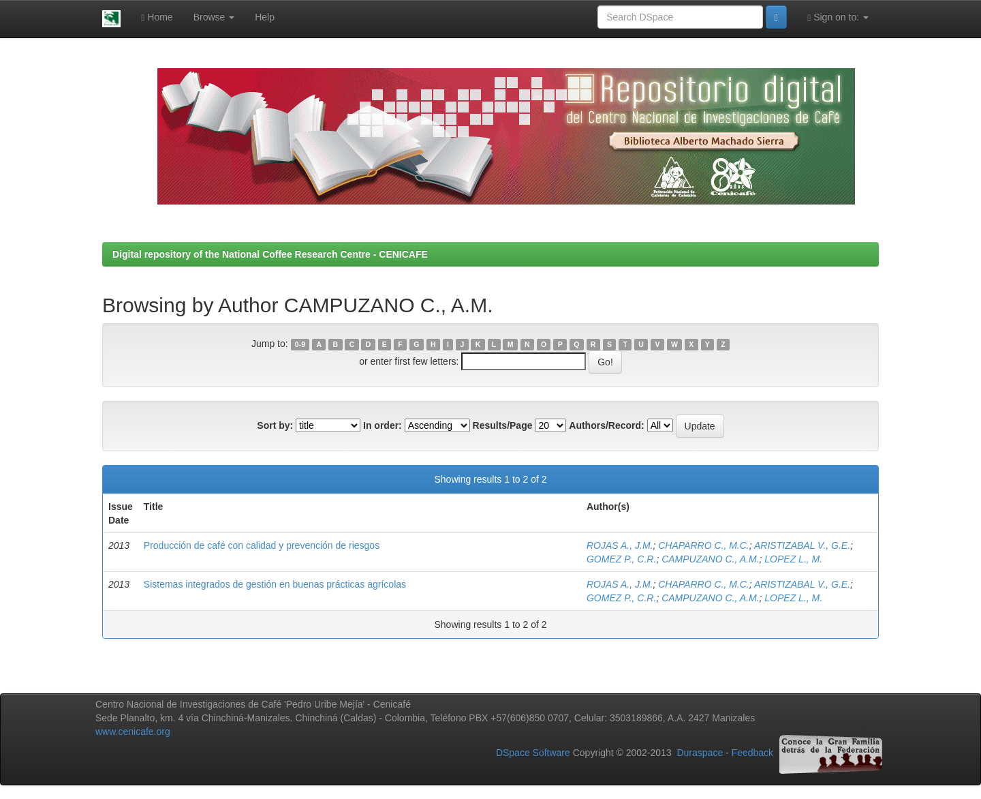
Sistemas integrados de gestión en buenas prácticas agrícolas (275, 584)
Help (265, 17)
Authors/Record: (606, 425)
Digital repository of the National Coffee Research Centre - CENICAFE (270, 254)
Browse (214, 17)
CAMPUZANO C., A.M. (710, 559)
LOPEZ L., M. (793, 559)
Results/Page (503, 425)
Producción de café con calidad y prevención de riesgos (261, 545)
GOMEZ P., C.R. (621, 559)
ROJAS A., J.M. (620, 545)
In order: (382, 425)
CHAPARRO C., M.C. (703, 545)
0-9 (300, 344)
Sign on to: (838, 17)
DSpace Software (533, 752)
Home (156, 17)
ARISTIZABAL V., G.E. (802, 545)
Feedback (752, 752)
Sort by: (275, 425)
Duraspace (699, 752)
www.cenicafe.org (132, 731)
